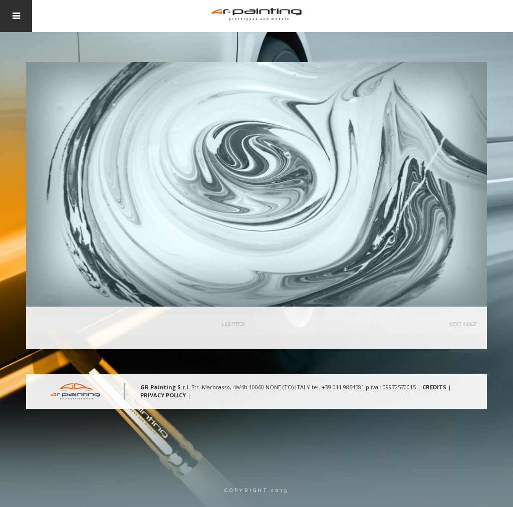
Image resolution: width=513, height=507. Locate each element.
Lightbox (233, 324)
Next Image (462, 324)
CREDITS (434, 387)
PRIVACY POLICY (163, 395)
